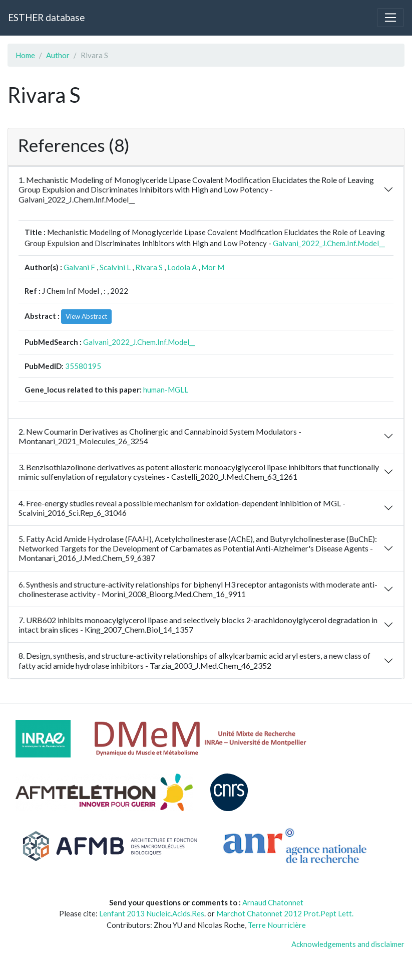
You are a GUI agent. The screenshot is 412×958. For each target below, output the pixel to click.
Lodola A (182, 267)
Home (25, 55)
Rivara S (149, 267)
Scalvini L (115, 267)
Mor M (212, 267)
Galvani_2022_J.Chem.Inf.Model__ (329, 243)
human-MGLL (165, 389)
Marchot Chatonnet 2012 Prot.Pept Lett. (284, 913)
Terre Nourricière (277, 924)
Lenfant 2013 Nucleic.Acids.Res (151, 913)
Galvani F (79, 267)
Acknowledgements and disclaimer (347, 943)
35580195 (83, 365)
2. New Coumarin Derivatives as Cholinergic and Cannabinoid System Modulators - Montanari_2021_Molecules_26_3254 (160, 436)
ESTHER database (46, 17)
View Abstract (86, 316)
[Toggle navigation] (390, 17)
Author (58, 55)
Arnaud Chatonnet (272, 902)
